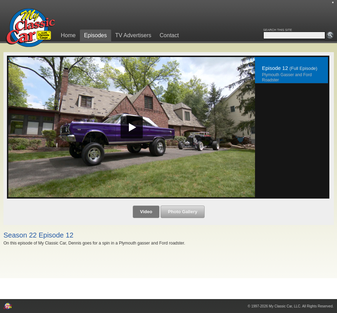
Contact (169, 35)
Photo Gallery (182, 211)
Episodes (95, 35)
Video (146, 211)
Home (68, 35)
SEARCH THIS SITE (277, 30)
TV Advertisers (133, 35)
